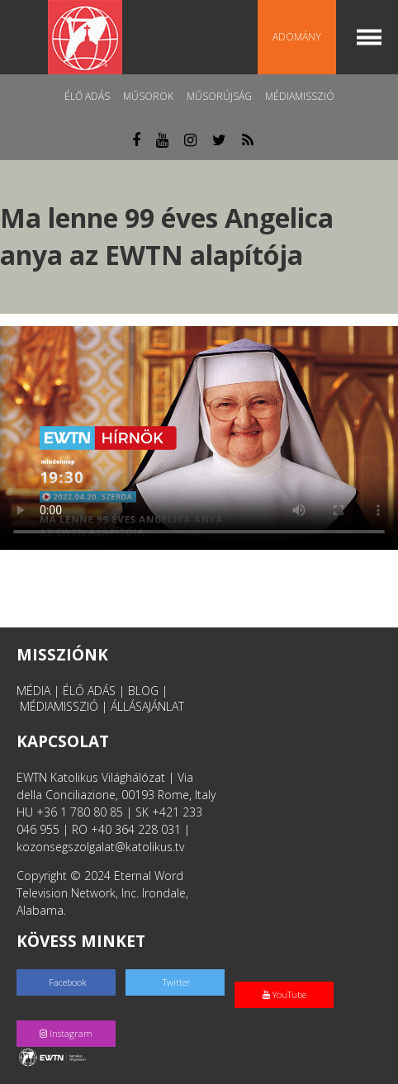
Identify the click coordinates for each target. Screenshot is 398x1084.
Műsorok (148, 96)
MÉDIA (33, 690)
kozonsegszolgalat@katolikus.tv (100, 846)
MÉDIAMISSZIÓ (59, 706)
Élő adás (87, 96)
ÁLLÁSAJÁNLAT (147, 706)
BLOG (143, 690)
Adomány (296, 37)
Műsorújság (219, 96)
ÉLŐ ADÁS (89, 690)
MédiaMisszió (299, 96)
